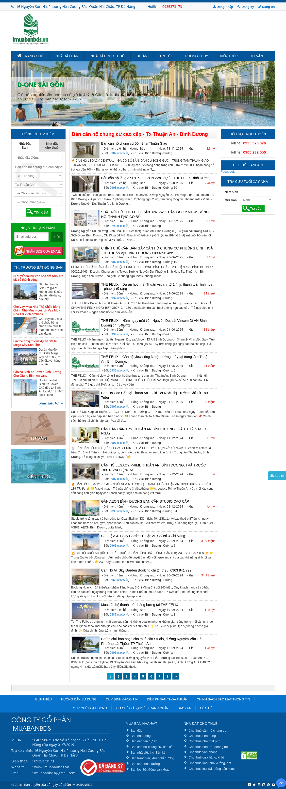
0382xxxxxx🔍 (119, 153)
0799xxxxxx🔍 (119, 226)
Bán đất (136, 730)
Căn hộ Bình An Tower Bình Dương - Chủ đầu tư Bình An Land (38, 373)
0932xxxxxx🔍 (119, 298)
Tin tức (166, 56)
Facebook (228, 171)
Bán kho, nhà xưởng (145, 764)
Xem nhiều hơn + (51, 403)
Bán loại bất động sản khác (150, 769)
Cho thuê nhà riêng (202, 736)
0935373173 (172, 6)
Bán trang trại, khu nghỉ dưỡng (152, 758)
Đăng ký (245, 7)
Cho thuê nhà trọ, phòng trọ (208, 747)
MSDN (16, 740)
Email (15, 773)
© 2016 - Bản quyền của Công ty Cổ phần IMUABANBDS (51, 784)
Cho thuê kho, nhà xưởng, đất (210, 763)
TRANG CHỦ (30, 56)
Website (18, 767)
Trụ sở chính (21, 750)
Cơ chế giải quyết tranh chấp (142, 708)
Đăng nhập (223, 7)
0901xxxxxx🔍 (119, 406)
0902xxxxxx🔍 (119, 262)
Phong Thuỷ (196, 56)
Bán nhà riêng (141, 736)
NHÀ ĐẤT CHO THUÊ (201, 724)
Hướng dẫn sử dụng (79, 699)
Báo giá (184, 708)
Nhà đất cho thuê (107, 56)
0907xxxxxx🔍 (119, 443)
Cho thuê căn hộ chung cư (208, 730)
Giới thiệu (43, 699)
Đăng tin (266, 7)
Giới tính (231, 200)
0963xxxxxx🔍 (119, 545)
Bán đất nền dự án (144, 741)
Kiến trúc (229, 56)
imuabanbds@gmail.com (54, 773)
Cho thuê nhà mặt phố (204, 741)
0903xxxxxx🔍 (119, 652)
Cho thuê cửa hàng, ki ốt (206, 757)
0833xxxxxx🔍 (119, 511)
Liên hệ (206, 708)
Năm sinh (231, 192)
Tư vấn (256, 56)
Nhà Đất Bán (67, 56)
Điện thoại (19, 761)
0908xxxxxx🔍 (119, 187)
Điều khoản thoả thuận (167, 699)
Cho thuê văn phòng (203, 752)
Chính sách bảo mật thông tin (223, 699)
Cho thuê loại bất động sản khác (212, 769)
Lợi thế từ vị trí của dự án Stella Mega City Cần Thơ (35, 343)
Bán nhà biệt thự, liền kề (148, 752)
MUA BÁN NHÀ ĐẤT (141, 724)
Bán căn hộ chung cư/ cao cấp (152, 747)
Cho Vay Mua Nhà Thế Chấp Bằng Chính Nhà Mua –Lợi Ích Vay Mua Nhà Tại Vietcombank (36, 310)
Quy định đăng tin (121, 699)
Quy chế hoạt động (90, 708)
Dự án (141, 56)
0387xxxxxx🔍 (119, 614)
